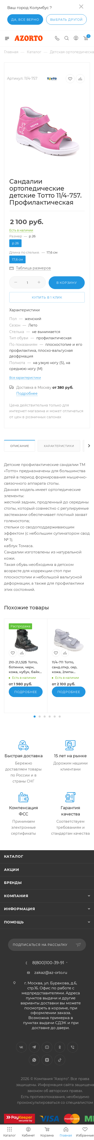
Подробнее (27, 393)
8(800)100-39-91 (48, 963)
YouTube (47, 1047)
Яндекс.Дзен (47, 1060)
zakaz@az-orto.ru (50, 972)
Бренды (13, 882)
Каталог (13, 856)
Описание (19, 446)
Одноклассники (59, 1047)
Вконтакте (21, 1047)
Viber (72, 1047)
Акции (11, 869)
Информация (19, 909)
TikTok (59, 1060)
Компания (16, 896)
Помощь (14, 922)
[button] (34, 716)
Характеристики (59, 446)
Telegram (34, 1047)
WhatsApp (34, 1060)
